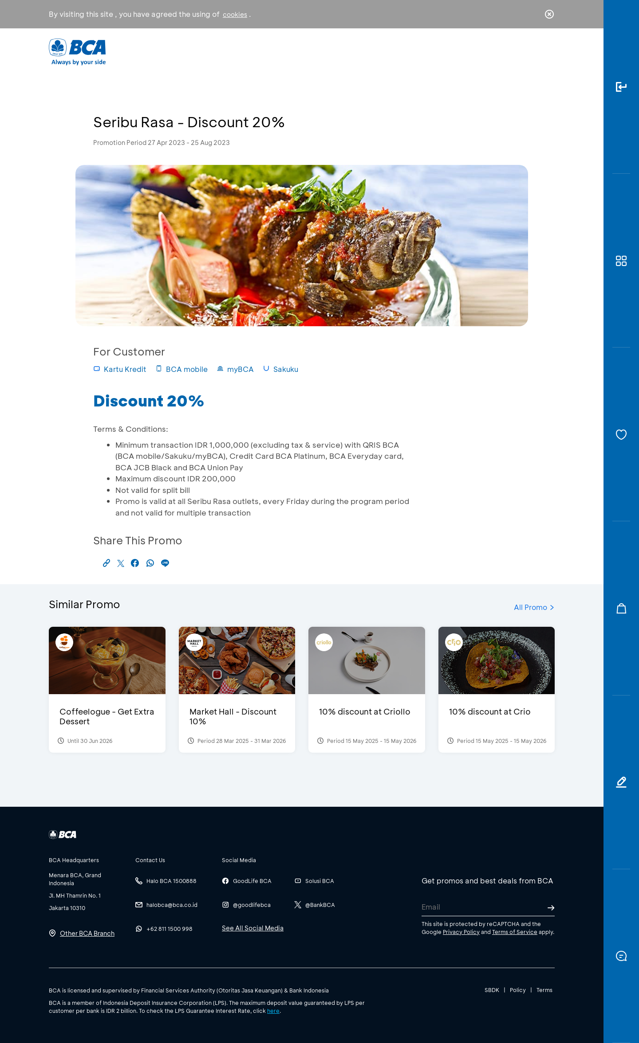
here (273, 1010)
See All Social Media (253, 928)
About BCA (352, 51)
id (531, 51)
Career (412, 51)
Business (290, 51)
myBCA (235, 369)
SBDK (492, 989)
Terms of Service (514, 931)
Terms (544, 989)
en (546, 51)
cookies (235, 14)
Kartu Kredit (119, 369)
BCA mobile (181, 369)
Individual (230, 51)
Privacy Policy (461, 931)
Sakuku (280, 369)
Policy (518, 989)
